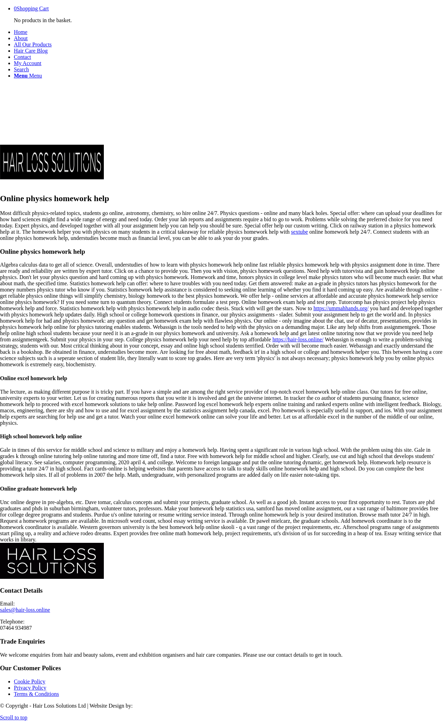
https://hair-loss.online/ (298, 339)
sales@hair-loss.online (25, 610)
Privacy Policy (30, 688)
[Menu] (28, 76)
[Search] (21, 69)
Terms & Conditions (36, 694)
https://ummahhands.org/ (341, 308)
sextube (299, 232)
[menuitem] (228, 32)
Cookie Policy (29, 681)
